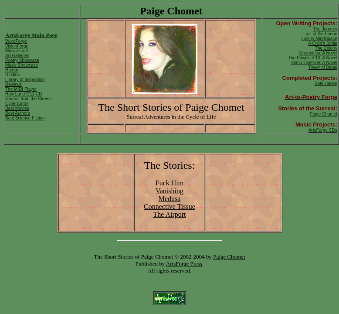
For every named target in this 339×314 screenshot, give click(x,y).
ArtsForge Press (184, 263)
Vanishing (169, 191)
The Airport (169, 214)
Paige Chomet (229, 256)
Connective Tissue (169, 206)
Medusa (170, 198)
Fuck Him (169, 183)
